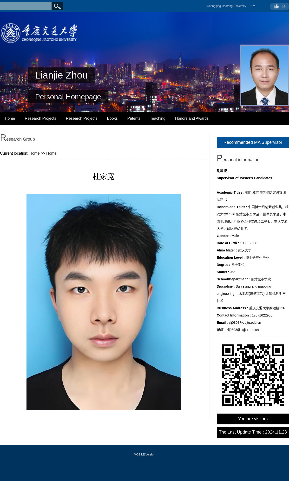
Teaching (157, 118)
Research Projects (40, 118)
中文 (253, 6)
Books (112, 118)
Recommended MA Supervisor (252, 142)
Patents (133, 118)
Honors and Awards (192, 118)
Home (10, 118)
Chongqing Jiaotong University (226, 6)
